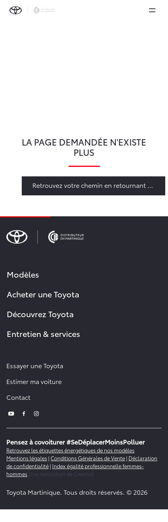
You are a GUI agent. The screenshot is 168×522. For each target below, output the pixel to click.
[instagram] (36, 412)
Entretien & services (43, 333)
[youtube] (11, 412)
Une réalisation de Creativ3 (61, 473)
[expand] (152, 10)
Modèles (23, 274)
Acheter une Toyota (43, 294)
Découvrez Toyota (40, 313)
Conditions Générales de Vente (88, 457)
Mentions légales (26, 457)
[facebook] (23, 412)
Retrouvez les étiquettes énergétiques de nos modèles (70, 450)
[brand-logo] (31, 10)
